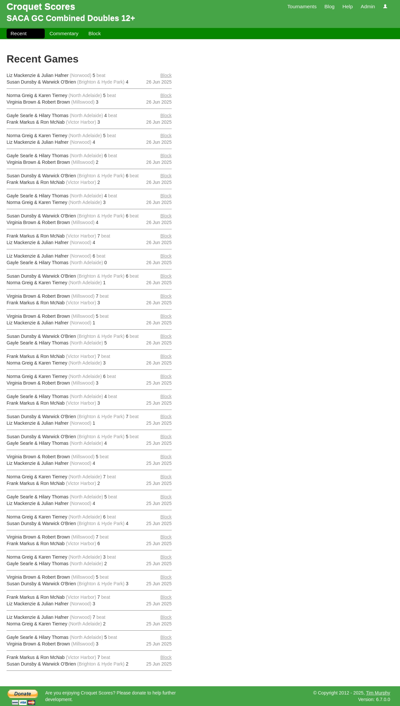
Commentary (63, 33)
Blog (329, 6)
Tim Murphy (378, 692)
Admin (368, 6)
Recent (19, 33)
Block (94, 33)
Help (347, 6)
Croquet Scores (41, 6)
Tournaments (301, 6)
